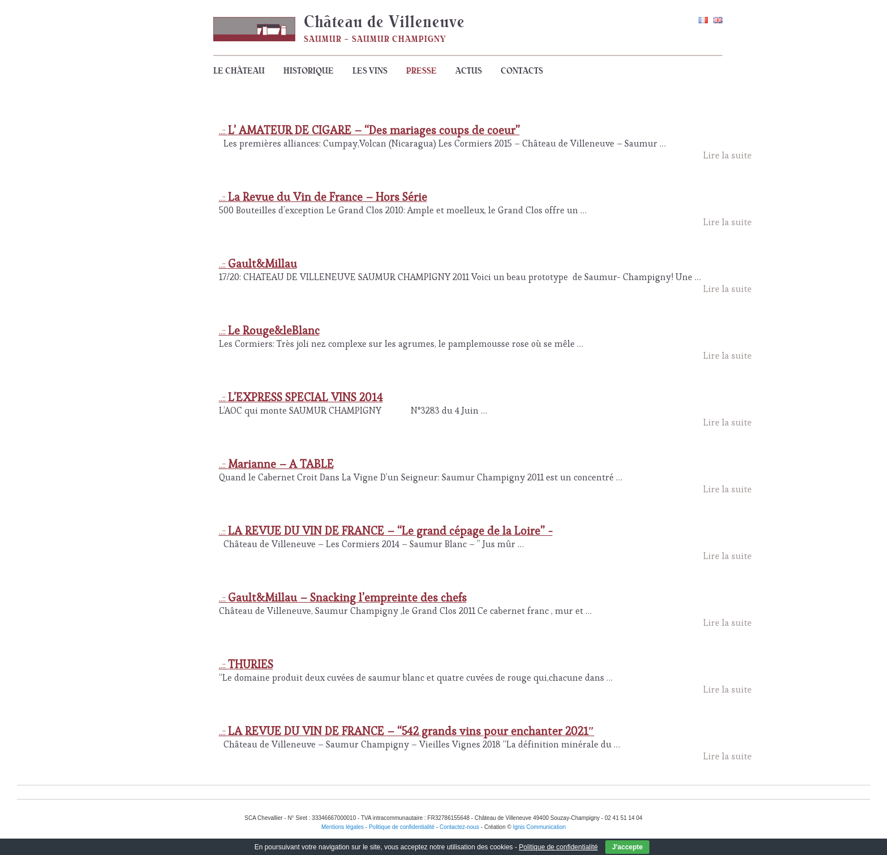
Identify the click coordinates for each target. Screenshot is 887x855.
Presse (421, 70)
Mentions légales (342, 827)
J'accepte (627, 847)
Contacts (522, 70)
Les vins (369, 70)
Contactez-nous (459, 827)
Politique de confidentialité (558, 847)
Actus (468, 70)
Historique (308, 70)
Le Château (239, 70)
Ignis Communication (539, 827)
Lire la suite (727, 155)
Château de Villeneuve (384, 21)
